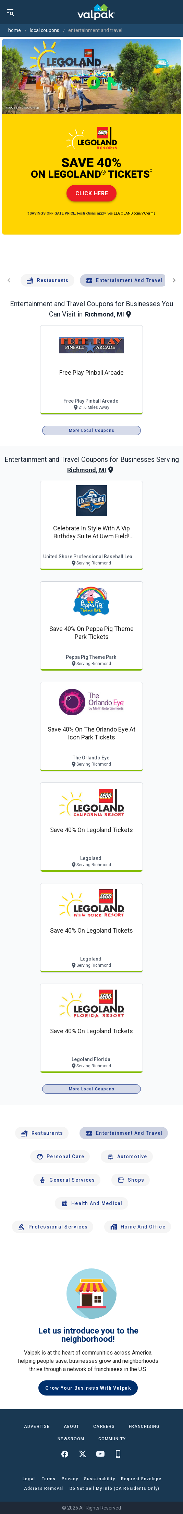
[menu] (10, 12)
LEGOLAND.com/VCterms (135, 213)
